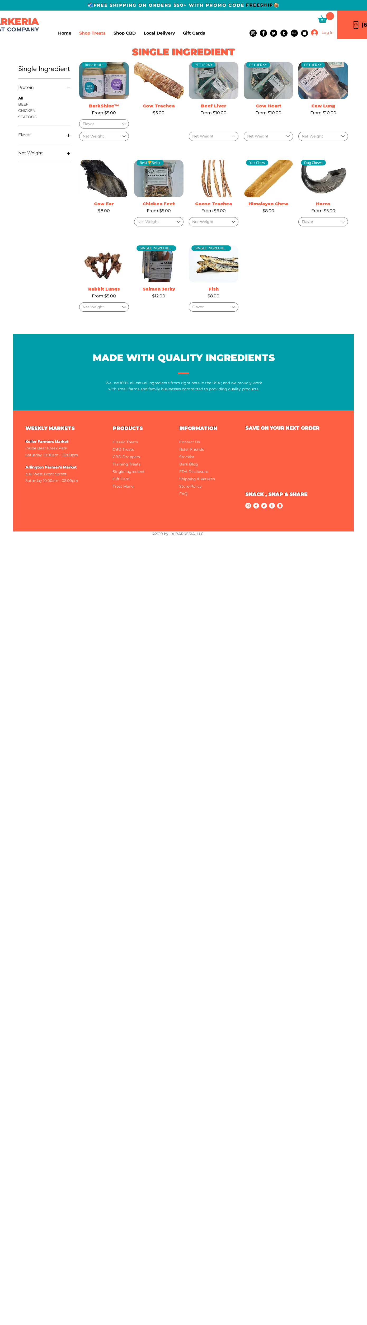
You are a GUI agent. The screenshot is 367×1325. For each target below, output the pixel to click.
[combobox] (104, 124)
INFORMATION (198, 428)
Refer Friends (191, 449)
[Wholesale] (304, 33)
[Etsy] (294, 33)
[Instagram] (253, 33)
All (20, 98)
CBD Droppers (126, 456)
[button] (326, 17)
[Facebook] (263, 33)
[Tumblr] (284, 33)
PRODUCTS (128, 428)
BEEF (23, 104)
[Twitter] (273, 33)
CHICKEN (26, 110)
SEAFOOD (27, 116)
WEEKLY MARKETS (50, 428)
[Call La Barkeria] (356, 25)
